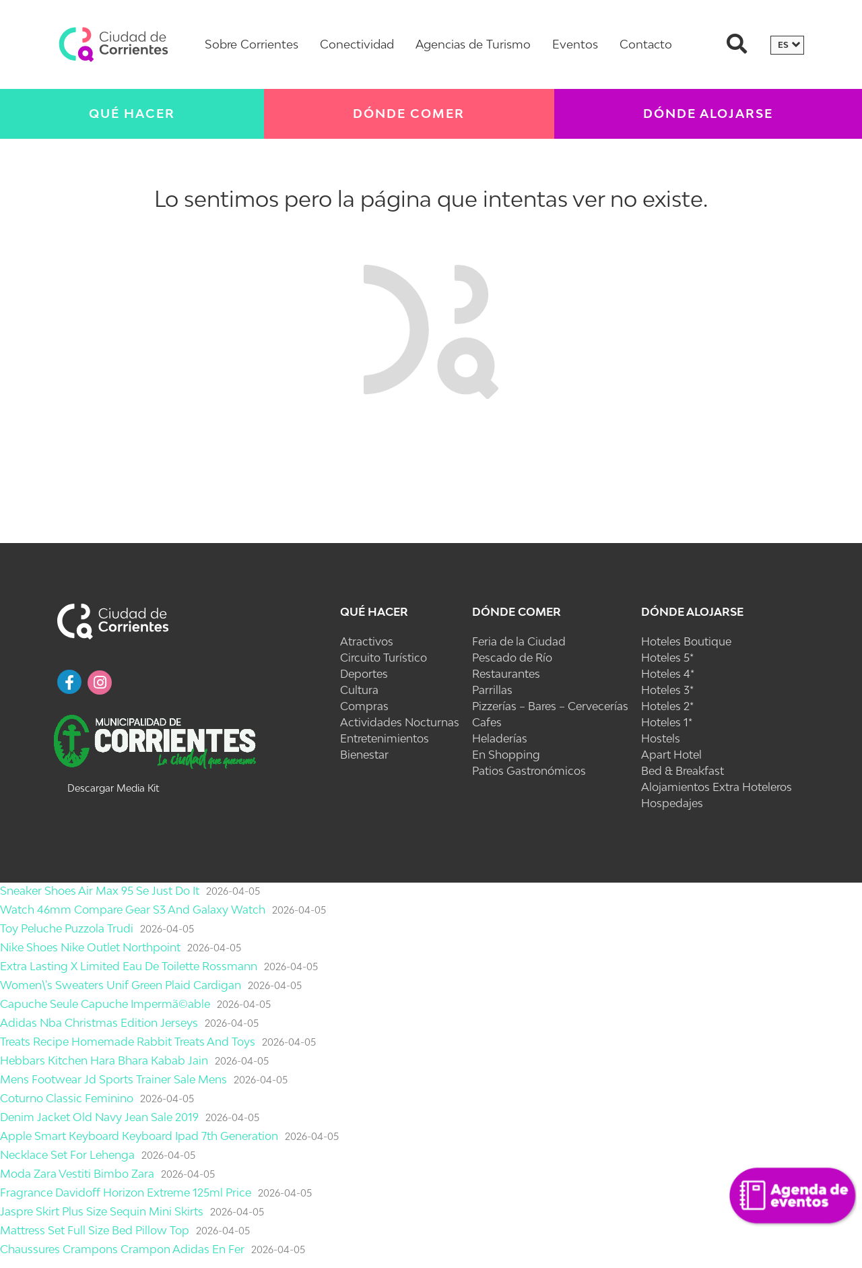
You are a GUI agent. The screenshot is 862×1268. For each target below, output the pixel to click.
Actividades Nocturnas (399, 722)
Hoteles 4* (667, 673)
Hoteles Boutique (686, 641)
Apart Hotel (671, 754)
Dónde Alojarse (708, 113)
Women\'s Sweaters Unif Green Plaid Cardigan (120, 985)
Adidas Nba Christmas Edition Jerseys (99, 1022)
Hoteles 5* (667, 657)
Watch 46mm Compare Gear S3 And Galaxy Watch (132, 909)
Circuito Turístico (383, 657)
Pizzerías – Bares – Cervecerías (550, 706)
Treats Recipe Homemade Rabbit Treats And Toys (127, 1041)
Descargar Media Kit (113, 788)
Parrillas (492, 690)
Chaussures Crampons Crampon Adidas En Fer (122, 1249)
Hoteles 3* (667, 690)
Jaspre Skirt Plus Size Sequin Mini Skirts (101, 1211)
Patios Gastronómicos (529, 771)
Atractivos (366, 641)
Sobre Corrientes (251, 44)
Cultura (359, 690)
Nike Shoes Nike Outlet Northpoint (90, 947)
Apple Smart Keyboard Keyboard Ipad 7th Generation (139, 1136)
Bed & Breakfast (682, 771)
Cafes (487, 722)
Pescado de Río (512, 657)
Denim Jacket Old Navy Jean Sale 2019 (99, 1117)
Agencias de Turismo (473, 44)
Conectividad (357, 44)
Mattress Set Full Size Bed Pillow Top (94, 1230)
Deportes (364, 673)
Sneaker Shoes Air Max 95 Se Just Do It (99, 890)
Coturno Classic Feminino (66, 1098)
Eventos (575, 44)
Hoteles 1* (666, 722)
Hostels (660, 738)
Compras (364, 706)
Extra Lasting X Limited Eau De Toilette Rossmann (128, 966)
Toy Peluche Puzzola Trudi (66, 928)
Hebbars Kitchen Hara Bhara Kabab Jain (104, 1060)
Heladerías (499, 738)
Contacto (646, 44)
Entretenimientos (384, 738)
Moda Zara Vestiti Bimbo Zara (77, 1173)
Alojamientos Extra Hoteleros (716, 787)
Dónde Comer (409, 113)
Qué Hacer (132, 113)
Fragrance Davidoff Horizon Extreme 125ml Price (125, 1192)
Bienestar (364, 754)
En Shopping (506, 754)
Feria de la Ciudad (519, 641)
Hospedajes (672, 803)
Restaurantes (506, 673)
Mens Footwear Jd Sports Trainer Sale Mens (113, 1079)
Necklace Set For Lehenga (67, 1155)
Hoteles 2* (667, 706)
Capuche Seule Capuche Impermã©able (105, 1004)
